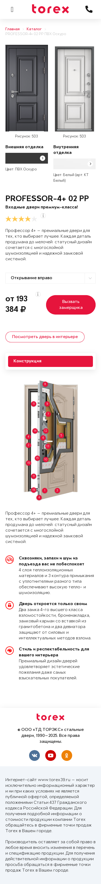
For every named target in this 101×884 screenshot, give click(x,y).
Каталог (34, 29)
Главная (12, 29)
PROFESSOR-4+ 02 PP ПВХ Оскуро (35, 34)
